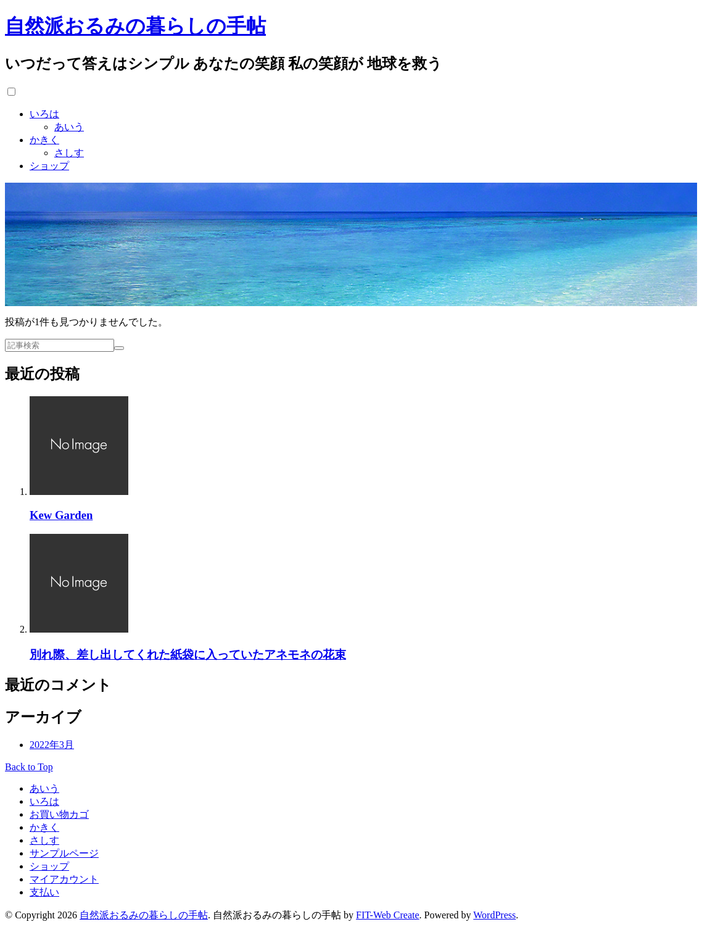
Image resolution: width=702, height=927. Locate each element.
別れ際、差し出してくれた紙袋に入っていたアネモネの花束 (188, 654)
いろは (44, 114)
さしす (69, 153)
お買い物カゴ (59, 814)
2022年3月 (52, 744)
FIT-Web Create (387, 915)
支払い (44, 892)
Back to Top (29, 767)
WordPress (494, 915)
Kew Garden (61, 515)
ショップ (49, 165)
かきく (44, 140)
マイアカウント (64, 879)
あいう (69, 127)
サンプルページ (64, 853)
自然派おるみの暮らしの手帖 (135, 26)
